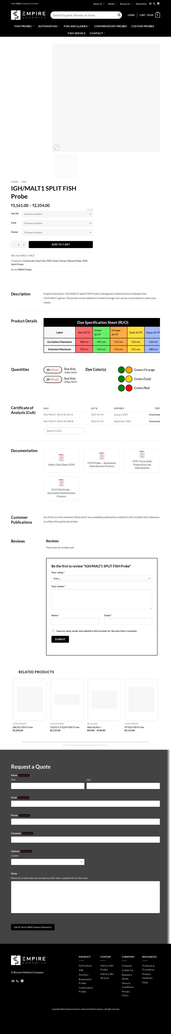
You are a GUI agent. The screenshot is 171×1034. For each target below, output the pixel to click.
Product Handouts (147, 976)
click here (103, 745)
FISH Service (77, 33)
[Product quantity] (18, 244)
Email (108, 615)
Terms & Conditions (127, 985)
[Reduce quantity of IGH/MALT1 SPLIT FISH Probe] (13, 244)
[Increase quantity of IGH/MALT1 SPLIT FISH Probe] (24, 244)
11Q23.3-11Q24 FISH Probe (64, 727)
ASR (81, 970)
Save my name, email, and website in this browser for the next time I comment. (96, 630)
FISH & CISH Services (106, 976)
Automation (48, 26)
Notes (14, 873)
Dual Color (41, 260)
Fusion (55, 260)
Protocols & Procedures (148, 967)
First (13, 779)
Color (13, 223)
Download (154, 414)
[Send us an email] (150, 3)
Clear (90, 209)
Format (14, 232)
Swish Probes (17, 264)
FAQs (145, 982)
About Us (98, 3)
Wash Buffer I (94, 727)
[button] (131, 15)
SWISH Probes (25, 269)
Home (14, 181)
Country (15, 855)
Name (55, 615)
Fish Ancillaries (77, 26)
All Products (85, 965)
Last (89, 779)
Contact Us (127, 970)
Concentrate (29, 260)
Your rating (58, 572)
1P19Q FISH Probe (134, 727)
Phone (20, 815)
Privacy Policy (126, 993)
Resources (126, 3)
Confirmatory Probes (110, 26)
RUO (85, 260)
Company (22, 833)
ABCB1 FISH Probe (23, 727)
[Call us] (154, 3)
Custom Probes (142, 26)
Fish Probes (24, 26)
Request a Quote (127, 976)
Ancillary (83, 974)
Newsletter (141, 4)
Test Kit (15, 214)
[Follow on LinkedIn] (158, 3)
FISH (23, 181)
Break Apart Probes (85, 981)
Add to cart (61, 244)
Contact (97, 33)
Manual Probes (74, 260)
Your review (58, 586)
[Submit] (119, 15)
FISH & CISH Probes (106, 967)
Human (62, 260)
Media (112, 3)
